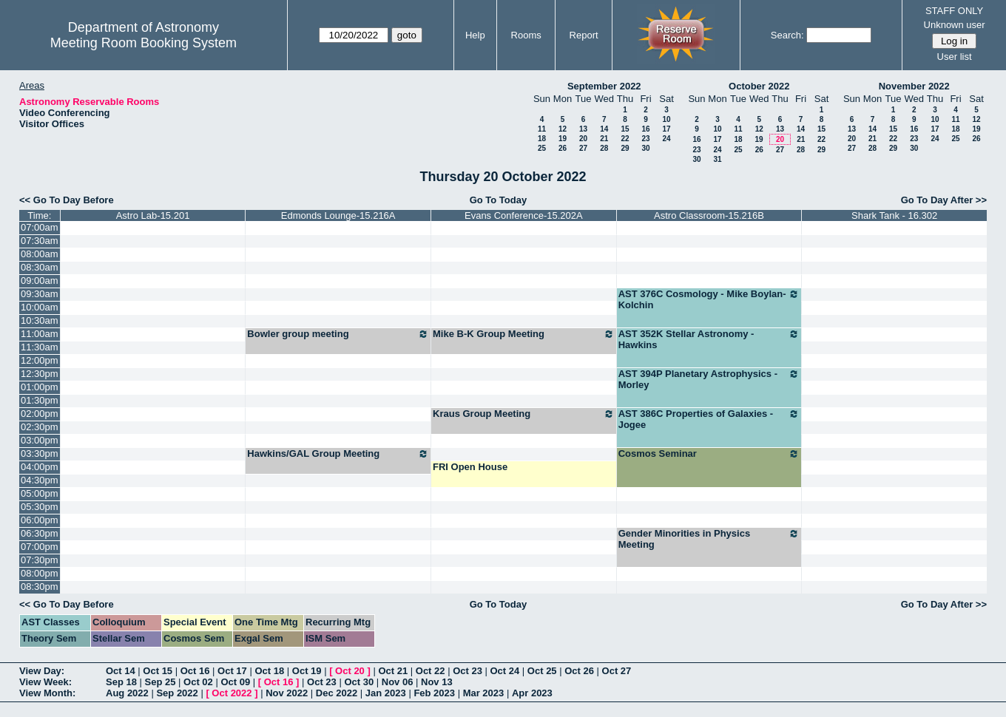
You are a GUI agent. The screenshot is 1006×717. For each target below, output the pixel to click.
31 (717, 159)
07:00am (39, 227)
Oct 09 (235, 681)
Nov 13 (437, 681)
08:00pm (39, 573)
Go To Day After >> (944, 199)
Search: (787, 35)
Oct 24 (505, 670)
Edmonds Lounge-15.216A (338, 215)
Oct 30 (359, 681)
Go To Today (498, 199)
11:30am (39, 347)
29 (625, 148)
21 (604, 139)
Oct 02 (198, 681)
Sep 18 (121, 681)
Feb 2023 (434, 693)
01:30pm (39, 400)
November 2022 (914, 86)
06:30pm (39, 533)
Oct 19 (307, 670)
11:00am (39, 333)
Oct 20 (350, 670)
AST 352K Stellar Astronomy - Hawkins (709, 339)
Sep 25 (160, 681)
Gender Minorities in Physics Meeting (709, 539)
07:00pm (39, 546)
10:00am (39, 307)
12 (562, 129)
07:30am (39, 240)
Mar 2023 (483, 693)
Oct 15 (157, 670)
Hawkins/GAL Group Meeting (338, 454)
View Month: (47, 693)
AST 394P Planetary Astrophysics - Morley (709, 379)
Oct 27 (617, 670)
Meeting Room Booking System (143, 42)
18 (542, 139)
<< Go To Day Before (66, 199)
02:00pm (39, 413)
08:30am (39, 267)
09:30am (39, 293)
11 (542, 129)
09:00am (39, 280)
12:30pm (39, 373)
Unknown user (954, 24)
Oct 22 (430, 670)
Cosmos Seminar (709, 454)
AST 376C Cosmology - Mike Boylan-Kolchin (709, 299)
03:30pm (39, 453)
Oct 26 (579, 670)
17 (666, 129)
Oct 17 (232, 670)
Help (475, 35)
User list (954, 56)
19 (562, 139)
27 (583, 148)
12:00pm (39, 360)
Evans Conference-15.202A (524, 215)
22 (625, 139)
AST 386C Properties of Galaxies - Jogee (709, 419)
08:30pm (39, 586)
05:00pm (39, 493)
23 (645, 139)
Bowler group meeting (338, 334)
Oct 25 (542, 670)
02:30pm (39, 426)
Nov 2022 (287, 693)
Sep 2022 (177, 693)
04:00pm (39, 466)
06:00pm (39, 520)
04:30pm (39, 480)
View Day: (41, 670)
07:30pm (39, 559)
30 (645, 148)
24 (666, 139)
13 (583, 129)
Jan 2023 (385, 693)
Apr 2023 (532, 693)
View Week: (45, 681)
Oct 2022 (232, 693)
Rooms (526, 35)
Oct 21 (393, 670)
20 (583, 139)
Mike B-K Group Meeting (524, 334)
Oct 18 (269, 670)
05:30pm (39, 506)
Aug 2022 (127, 693)
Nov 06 (397, 681)
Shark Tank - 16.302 (894, 215)
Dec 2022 (336, 693)
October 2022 (759, 86)
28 (604, 148)
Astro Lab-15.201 (153, 215)
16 (645, 129)
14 (604, 129)
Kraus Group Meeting (524, 414)
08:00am (39, 253)
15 (625, 129)
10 (666, 119)
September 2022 (604, 86)
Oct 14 (120, 670)
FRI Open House (470, 466)
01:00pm (39, 387)
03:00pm (39, 440)
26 (562, 148)
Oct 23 (467, 670)
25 (542, 148)
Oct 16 (195, 670)
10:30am (39, 320)
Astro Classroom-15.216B (709, 215)
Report (584, 35)
